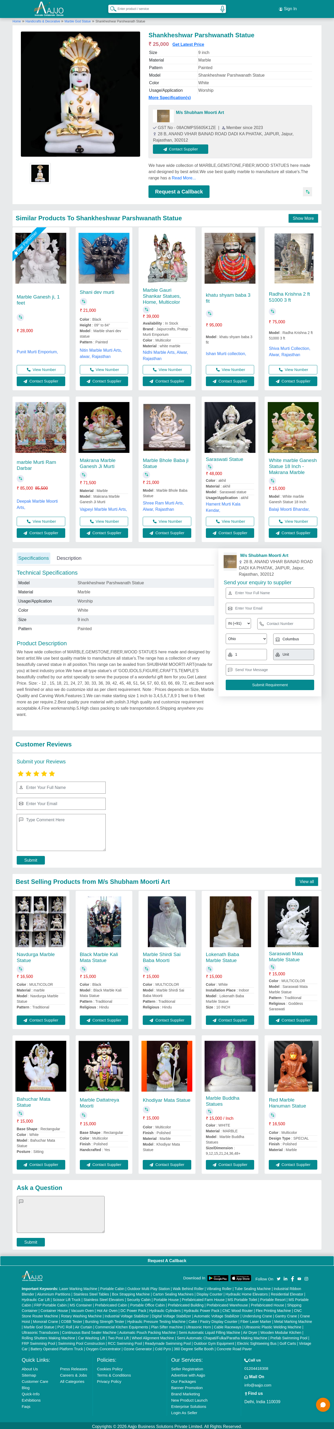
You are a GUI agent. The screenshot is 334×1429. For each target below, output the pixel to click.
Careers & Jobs (73, 1373)
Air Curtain (83, 1325)
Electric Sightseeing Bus (257, 1341)
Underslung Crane (257, 1314)
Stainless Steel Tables (91, 1292)
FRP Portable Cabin (50, 1303)
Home (17, 19)
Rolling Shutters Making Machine (48, 1336)
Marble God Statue (77, 19)
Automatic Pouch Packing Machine (147, 1330)
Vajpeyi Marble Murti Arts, (103, 507)
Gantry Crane (286, 1314)
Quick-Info (30, 1392)
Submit (30, 858)
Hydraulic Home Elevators (246, 1292)
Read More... (184, 175)
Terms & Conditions (114, 1373)
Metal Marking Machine (293, 1319)
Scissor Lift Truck (67, 1298)
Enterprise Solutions (188, 1404)
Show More (303, 216)
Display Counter (209, 1292)
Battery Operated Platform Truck (57, 1347)
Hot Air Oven (107, 1308)
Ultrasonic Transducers (40, 1330)
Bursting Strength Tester (104, 1319)
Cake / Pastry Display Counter (212, 1319)
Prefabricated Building (186, 1303)
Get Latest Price (188, 42)
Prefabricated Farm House (203, 1298)
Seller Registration (187, 1367)
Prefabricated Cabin (111, 1303)
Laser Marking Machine (78, 1287)
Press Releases (73, 1367)
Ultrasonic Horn (198, 1325)
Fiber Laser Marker (255, 1319)
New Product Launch (189, 1398)
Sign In (288, 7)
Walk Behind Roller (188, 1287)
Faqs (26, 1404)
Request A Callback (167, 1258)
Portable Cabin (112, 1287)
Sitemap (29, 1373)
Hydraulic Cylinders (165, 1308)
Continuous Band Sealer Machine (89, 1330)
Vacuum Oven (82, 1308)
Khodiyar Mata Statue (166, 1097)
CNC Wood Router (237, 1308)
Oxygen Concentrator (103, 1347)
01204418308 (256, 1366)
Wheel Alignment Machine (153, 1336)
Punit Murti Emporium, (37, 349)
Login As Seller (184, 1410)
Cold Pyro (163, 1347)
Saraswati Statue (224, 457)
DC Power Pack (133, 1308)
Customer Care (35, 1379)
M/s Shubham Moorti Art (200, 110)
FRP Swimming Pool (38, 1341)
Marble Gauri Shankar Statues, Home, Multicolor (162, 293)
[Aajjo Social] (279, 1276)
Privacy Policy (109, 1379)
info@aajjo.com (257, 1383)
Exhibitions (31, 1398)
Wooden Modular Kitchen (280, 1330)
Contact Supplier (183, 146)
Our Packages (183, 1379)
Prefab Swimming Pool (288, 1336)
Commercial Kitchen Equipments (121, 1325)
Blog (25, 1385)
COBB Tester (71, 1319)
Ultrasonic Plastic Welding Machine (272, 1325)
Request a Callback (179, 189)
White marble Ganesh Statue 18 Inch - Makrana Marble (293, 464)
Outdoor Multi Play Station (148, 1287)
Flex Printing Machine (273, 1308)
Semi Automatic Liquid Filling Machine (209, 1330)
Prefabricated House (267, 1303)
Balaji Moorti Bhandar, (289, 507)
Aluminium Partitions (53, 1292)
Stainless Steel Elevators (104, 1298)
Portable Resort (272, 1298)
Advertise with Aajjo (188, 1373)
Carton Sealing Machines (173, 1292)
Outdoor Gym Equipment (214, 1341)
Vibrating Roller (219, 1287)
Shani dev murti (97, 290)
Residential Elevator (287, 1292)
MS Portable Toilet (242, 1298)
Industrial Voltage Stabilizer (127, 1314)
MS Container (81, 1303)
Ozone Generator (138, 1347)
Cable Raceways (227, 1325)
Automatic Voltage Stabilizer (216, 1314)
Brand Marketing (185, 1392)
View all (307, 879)
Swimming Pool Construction (81, 1341)
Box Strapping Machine (131, 1292)
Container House (54, 1308)
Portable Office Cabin (147, 1303)
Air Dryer (250, 1330)
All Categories (72, 1379)
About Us (30, 1367)
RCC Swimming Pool (125, 1341)
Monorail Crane (45, 1319)
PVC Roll (64, 1325)
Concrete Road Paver (234, 1347)
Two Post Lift (118, 1336)
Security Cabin (139, 1298)
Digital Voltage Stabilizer (171, 1314)
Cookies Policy (110, 1367)
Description (69, 555)
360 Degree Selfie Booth (194, 1347)
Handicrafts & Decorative (43, 19)
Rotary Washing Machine (81, 1314)
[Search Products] (111, 7)
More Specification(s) (169, 95)
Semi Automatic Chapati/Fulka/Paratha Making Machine (222, 1336)
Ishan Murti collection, (226, 351)
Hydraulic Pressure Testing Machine (156, 1319)
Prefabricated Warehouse (227, 1303)
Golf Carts (287, 1341)
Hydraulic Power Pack (201, 1308)
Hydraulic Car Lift (36, 1298)
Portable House (166, 1298)
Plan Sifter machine (167, 1325)
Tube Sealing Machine (253, 1287)
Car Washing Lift (91, 1336)
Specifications (33, 555)
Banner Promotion (187, 1385)
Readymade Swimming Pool (168, 1341)
